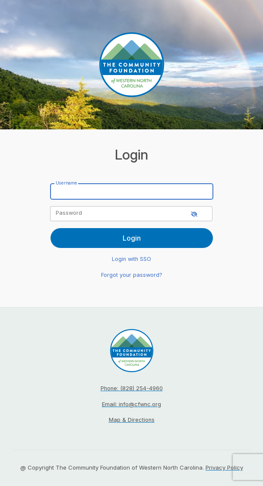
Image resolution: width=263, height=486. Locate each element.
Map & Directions (132, 420)
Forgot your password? (131, 275)
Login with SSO (131, 259)
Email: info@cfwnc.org (131, 404)
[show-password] (194, 213)
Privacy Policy (224, 467)
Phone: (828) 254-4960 (132, 388)
